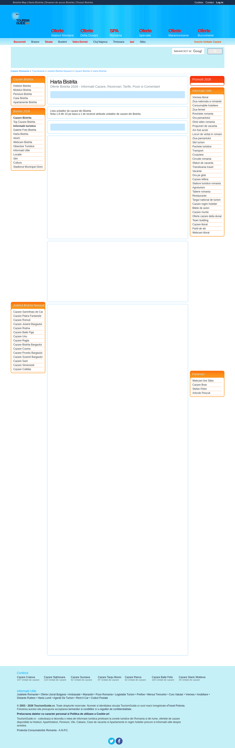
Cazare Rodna (21, 328)
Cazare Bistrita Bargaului (27, 344)
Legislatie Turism (124, 694)
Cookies (199, 2)
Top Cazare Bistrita (24, 121)
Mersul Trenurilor (157, 694)
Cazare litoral (200, 224)
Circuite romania (201, 158)
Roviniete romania (202, 113)
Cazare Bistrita (22, 117)
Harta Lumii (44, 697)
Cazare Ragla (21, 340)
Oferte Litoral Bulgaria (53, 694)
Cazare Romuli (21, 320)
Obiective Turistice (24, 146)
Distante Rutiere (26, 697)
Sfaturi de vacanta (202, 162)
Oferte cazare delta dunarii (207, 216)
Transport (197, 150)
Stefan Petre (199, 388)
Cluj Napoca (100, 41)
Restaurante (199, 195)
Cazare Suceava (80, 677)
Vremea (190, 694)
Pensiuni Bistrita (22, 94)
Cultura (17, 162)
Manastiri (88, 694)
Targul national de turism (206, 199)
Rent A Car (82, 697)
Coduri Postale (99, 697)
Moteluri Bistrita (22, 90)
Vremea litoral (200, 97)
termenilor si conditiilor (81, 709)
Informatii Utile (21, 150)
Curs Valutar (176, 694)
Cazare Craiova (26, 677)
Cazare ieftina (200, 179)
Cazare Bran (199, 384)
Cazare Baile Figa (23, 332)
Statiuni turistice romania (206, 183)
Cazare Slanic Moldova (192, 677)
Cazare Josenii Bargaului (27, 324)
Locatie (17, 154)
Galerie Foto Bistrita (24, 129)
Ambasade (74, 694)
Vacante (197, 171)
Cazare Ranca (133, 677)
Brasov (35, 41)
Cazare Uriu (20, 336)
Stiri (15, 158)
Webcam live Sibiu (203, 380)
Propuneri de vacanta (204, 126)
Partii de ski (199, 228)
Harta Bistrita (20, 134)
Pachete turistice (202, 146)
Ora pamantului (201, 117)
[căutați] (188, 51)
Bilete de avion (201, 208)
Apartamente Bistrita (25, 102)
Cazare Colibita (22, 369)
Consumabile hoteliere (205, 105)
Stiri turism (198, 142)
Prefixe (141, 694)
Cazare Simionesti (23, 365)
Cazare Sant (20, 361)
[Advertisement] (145, 15)
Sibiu (143, 41)
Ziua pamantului (201, 138)
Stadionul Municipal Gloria (28, 166)
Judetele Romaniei (27, 694)
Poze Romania (104, 694)
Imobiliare (202, 694)
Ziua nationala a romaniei (207, 101)
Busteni (62, 41)
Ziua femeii (198, 109)
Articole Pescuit (201, 393)
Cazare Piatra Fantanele (27, 315)
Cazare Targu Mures (109, 677)
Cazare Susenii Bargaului (28, 356)
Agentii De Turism (63, 697)
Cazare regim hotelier (204, 203)
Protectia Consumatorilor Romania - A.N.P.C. (43, 730)
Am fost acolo (200, 130)
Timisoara (118, 41)
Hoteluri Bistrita (22, 85)
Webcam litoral (201, 232)
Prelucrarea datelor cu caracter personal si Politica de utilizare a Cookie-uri (63, 713)
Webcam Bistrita (22, 142)
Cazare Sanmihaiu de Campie (28, 311)
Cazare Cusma (22, 348)
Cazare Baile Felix (162, 677)
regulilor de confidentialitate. (116, 709)
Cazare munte (200, 212)
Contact (210, 2)
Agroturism (198, 187)
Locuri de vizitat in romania (207, 134)
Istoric (16, 138)
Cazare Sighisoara (54, 677)
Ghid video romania (203, 121)
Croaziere (198, 154)
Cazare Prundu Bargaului (28, 352)
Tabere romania (201, 191)
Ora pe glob (199, 175)
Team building (200, 220)
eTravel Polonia (176, 705)
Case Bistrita (20, 98)
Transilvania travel (202, 167)
